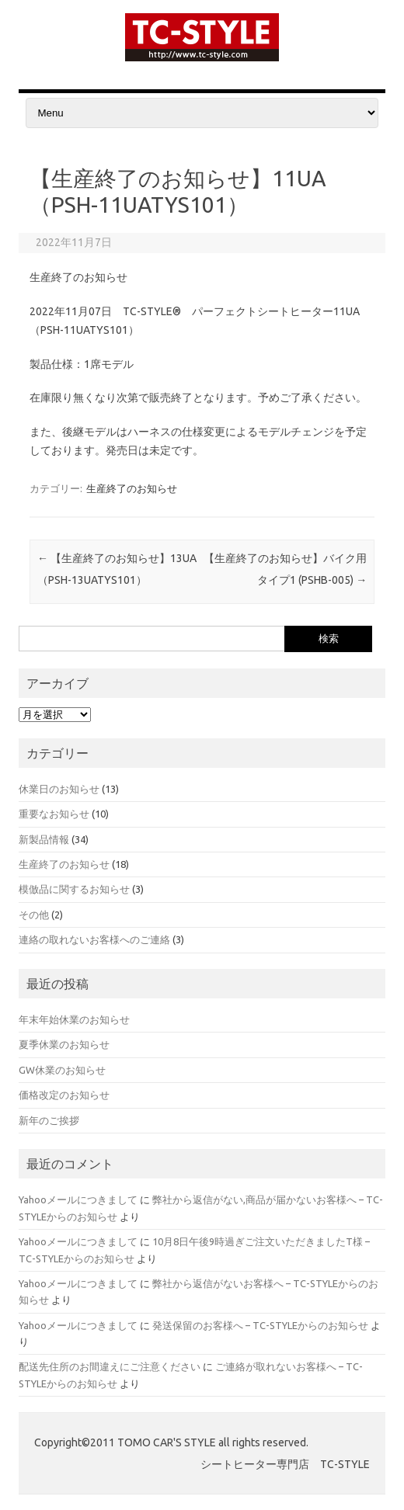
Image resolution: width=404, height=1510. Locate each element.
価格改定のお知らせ (64, 1094)
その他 (34, 914)
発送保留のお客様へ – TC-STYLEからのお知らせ (260, 1325)
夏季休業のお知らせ (64, 1044)
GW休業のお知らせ (62, 1069)
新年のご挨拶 (49, 1120)
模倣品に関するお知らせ (74, 888)
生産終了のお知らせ (131, 488)
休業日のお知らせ (59, 788)
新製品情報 (44, 839)
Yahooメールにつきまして (78, 1199)
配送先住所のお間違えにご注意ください (109, 1366)
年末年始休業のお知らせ (74, 1019)
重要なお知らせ (54, 813)
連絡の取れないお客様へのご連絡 (94, 939)
